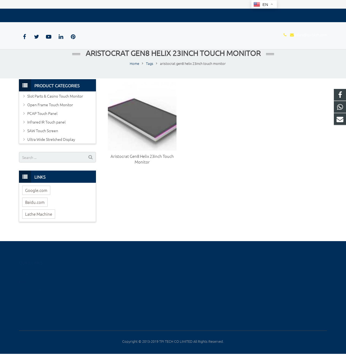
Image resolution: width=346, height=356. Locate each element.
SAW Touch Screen (42, 132)
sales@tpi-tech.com (46, 14)
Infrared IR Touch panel (46, 123)
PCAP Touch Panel (42, 115)
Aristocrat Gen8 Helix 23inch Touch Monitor (142, 160)
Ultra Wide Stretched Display (51, 141)
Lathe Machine (38, 215)
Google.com (36, 192)
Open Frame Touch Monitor (50, 106)
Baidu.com (35, 204)
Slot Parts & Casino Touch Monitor (55, 97)
